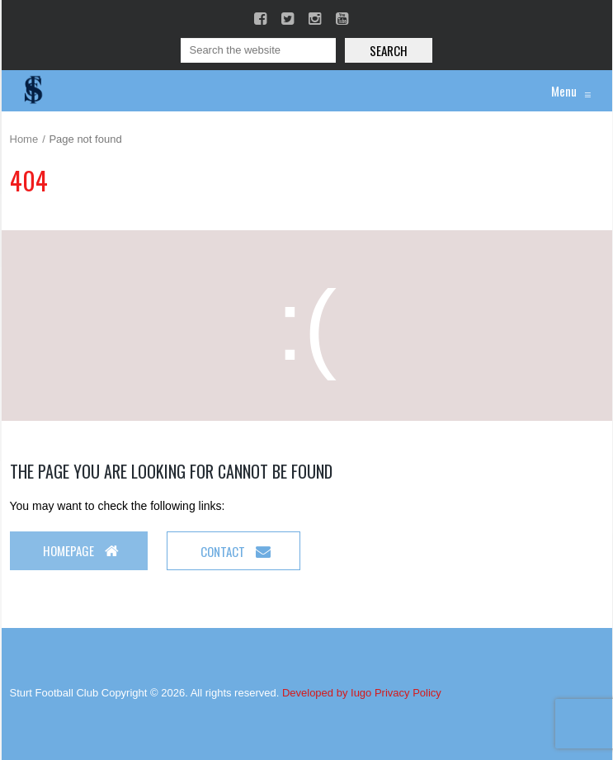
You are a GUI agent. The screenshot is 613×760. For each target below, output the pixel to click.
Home (24, 139)
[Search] (258, 50)
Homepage (81, 550)
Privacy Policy (408, 693)
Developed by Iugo (326, 693)
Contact (235, 551)
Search (389, 50)
